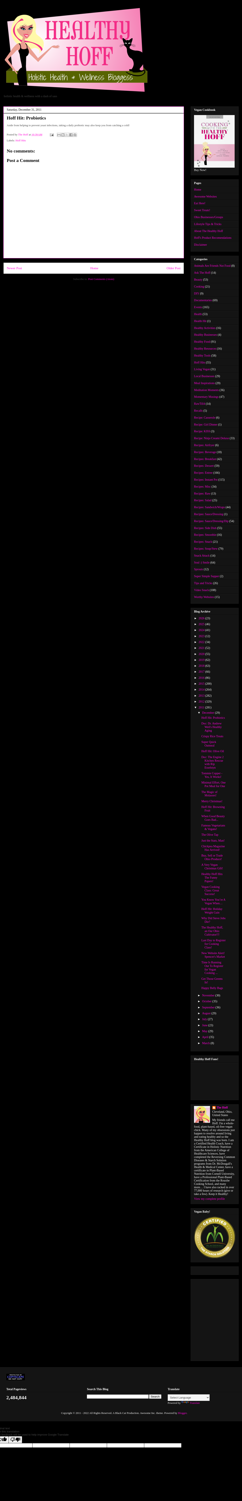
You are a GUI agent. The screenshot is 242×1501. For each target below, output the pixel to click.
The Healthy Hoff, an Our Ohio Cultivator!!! (212, 931)
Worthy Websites (204, 597)
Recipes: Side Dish (205, 528)
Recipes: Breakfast (205, 459)
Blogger (182, 1413)
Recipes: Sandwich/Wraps (209, 507)
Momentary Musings (206, 396)
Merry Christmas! (211, 801)
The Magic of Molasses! (209, 793)
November (208, 995)
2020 (202, 654)
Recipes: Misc (202, 486)
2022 (202, 642)
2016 (202, 677)
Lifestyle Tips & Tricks (207, 224)
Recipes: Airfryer (204, 445)
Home (94, 268)
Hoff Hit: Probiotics (213, 717)
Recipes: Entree (203, 472)
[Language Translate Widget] (189, 1397)
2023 (202, 636)
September (208, 1007)
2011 (202, 707)
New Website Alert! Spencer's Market (213, 955)
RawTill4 (199, 403)
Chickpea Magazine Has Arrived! (213, 848)
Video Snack (201, 590)
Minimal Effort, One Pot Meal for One (213, 784)
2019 (202, 660)
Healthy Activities (204, 328)
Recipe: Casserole (204, 417)
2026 (202, 618)
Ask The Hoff (202, 272)
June (205, 1025)
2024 (202, 630)
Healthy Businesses (205, 334)
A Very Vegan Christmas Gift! (212, 866)
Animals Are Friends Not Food (212, 265)
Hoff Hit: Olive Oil (212, 751)
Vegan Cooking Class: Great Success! (210, 890)
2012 (202, 701)
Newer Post (14, 268)
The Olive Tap (209, 834)
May (205, 1031)
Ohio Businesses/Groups (208, 217)
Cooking (199, 286)
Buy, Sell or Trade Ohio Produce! (212, 857)
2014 (202, 689)
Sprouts (198, 569)
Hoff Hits (21, 140)
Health (198, 314)
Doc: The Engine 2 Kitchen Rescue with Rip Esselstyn (212, 762)
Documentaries (203, 300)
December (208, 712)
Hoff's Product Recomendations (212, 237)
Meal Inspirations (204, 383)
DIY (196, 293)
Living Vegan (202, 369)
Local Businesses (204, 376)
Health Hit (200, 321)
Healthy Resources (205, 348)
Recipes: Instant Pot (206, 479)
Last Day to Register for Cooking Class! (213, 944)
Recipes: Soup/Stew (206, 548)
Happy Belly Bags (212, 988)
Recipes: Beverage (205, 452)
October (207, 1001)
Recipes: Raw (202, 493)
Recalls (198, 410)
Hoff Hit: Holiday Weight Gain (211, 910)
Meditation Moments (206, 390)
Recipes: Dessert (204, 465)
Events (198, 307)
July (205, 1019)
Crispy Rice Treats (212, 736)
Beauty (198, 279)
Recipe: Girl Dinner (205, 424)
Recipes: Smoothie (205, 534)
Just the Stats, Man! (213, 840)
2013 (202, 695)
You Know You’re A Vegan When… (213, 901)
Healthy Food (202, 341)
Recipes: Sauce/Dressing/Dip (211, 521)
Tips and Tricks (203, 583)
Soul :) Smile (202, 562)
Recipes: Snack (203, 541)
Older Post (174, 268)
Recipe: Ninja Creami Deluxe (211, 438)
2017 (202, 671)
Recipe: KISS (202, 431)
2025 (202, 624)
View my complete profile (209, 1198)
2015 (202, 683)
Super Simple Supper (206, 576)
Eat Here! (199, 203)
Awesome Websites (205, 196)
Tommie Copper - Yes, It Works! (211, 775)
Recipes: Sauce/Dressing (208, 514)
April (205, 1037)
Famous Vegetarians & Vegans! (213, 827)
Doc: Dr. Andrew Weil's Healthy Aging (211, 727)
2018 (202, 665)
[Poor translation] (15, 1439)
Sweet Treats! (202, 210)
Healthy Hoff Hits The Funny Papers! (212, 877)
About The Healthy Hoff (208, 231)
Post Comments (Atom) (101, 279)
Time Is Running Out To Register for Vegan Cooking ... (212, 968)
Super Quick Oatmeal (208, 743)
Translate (190, 1402)
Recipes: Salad (202, 500)
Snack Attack (202, 555)
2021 (202, 648)
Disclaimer (200, 244)
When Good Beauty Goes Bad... (213, 818)
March (206, 1043)
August (206, 1013)
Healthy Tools (202, 355)
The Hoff (222, 1107)
